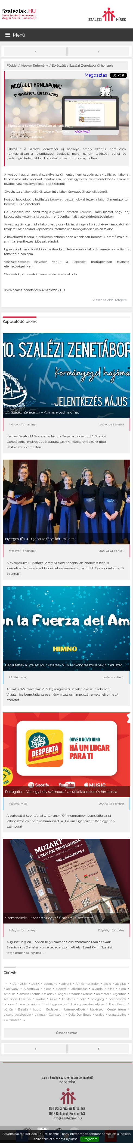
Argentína (119, 994)
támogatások (82, 229)
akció (107, 984)
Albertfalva (31, 989)
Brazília (23, 1009)
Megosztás (96, 75)
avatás (40, 999)
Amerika (10, 994)
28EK (23, 984)
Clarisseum (56, 1014)
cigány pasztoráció (17, 1014)
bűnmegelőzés (74, 1009)
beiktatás (68, 999)
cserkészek (11, 1020)
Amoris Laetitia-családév (36, 994)
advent (66, 984)
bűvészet (96, 1009)
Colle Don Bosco (80, 1014)
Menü (15, 35)
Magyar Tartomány (34, 65)
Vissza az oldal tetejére (109, 300)
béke (82, 999)
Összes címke (66, 1033)
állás (111, 989)
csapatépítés (117, 1014)
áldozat (61, 989)
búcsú (37, 1009)
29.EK (35, 984)
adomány (50, 984)
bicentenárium (29, 1004)
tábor (25, 136)
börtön (8, 1009)
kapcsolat (43, 216)
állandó (97, 989)
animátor (102, 994)
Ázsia (53, 999)
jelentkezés (43, 237)
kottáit (121, 249)
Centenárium (116, 1009)
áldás (47, 989)
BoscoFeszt (117, 1004)
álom (122, 989)
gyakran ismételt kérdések (73, 212)
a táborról (102, 199)
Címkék (10, 972)
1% (14, 984)
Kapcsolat (67, 1082)
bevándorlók (117, 999)
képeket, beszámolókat (67, 199)
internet (38, 136)
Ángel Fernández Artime (75, 994)
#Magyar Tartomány (55, 131)
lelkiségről (99, 191)
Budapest (53, 1009)
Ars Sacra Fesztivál (17, 999)
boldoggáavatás (55, 1004)
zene (14, 136)
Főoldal (12, 65)
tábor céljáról (32, 191)
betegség (97, 999)
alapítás (120, 984)
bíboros (9, 1004)
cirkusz (40, 1014)
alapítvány (11, 989)
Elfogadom (89, 1139)
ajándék (93, 984)
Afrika (80, 984)
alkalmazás (79, 989)
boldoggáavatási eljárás (87, 1004)
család (99, 1014)
